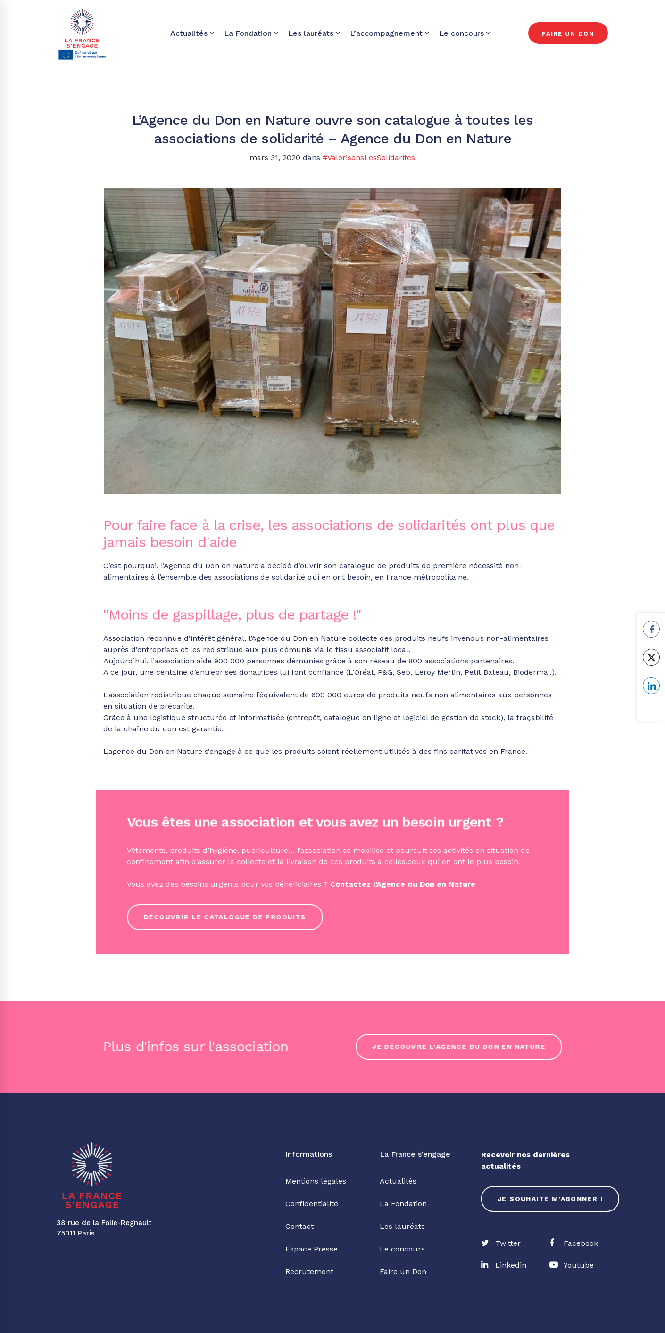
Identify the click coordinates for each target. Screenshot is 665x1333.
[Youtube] (571, 1265)
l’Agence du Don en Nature (424, 884)
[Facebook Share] (651, 629)
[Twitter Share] (651, 657)
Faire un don (568, 33)
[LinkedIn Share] (651, 685)
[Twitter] (500, 1243)
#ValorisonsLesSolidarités (369, 157)
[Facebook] (574, 1243)
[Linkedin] (503, 1265)
